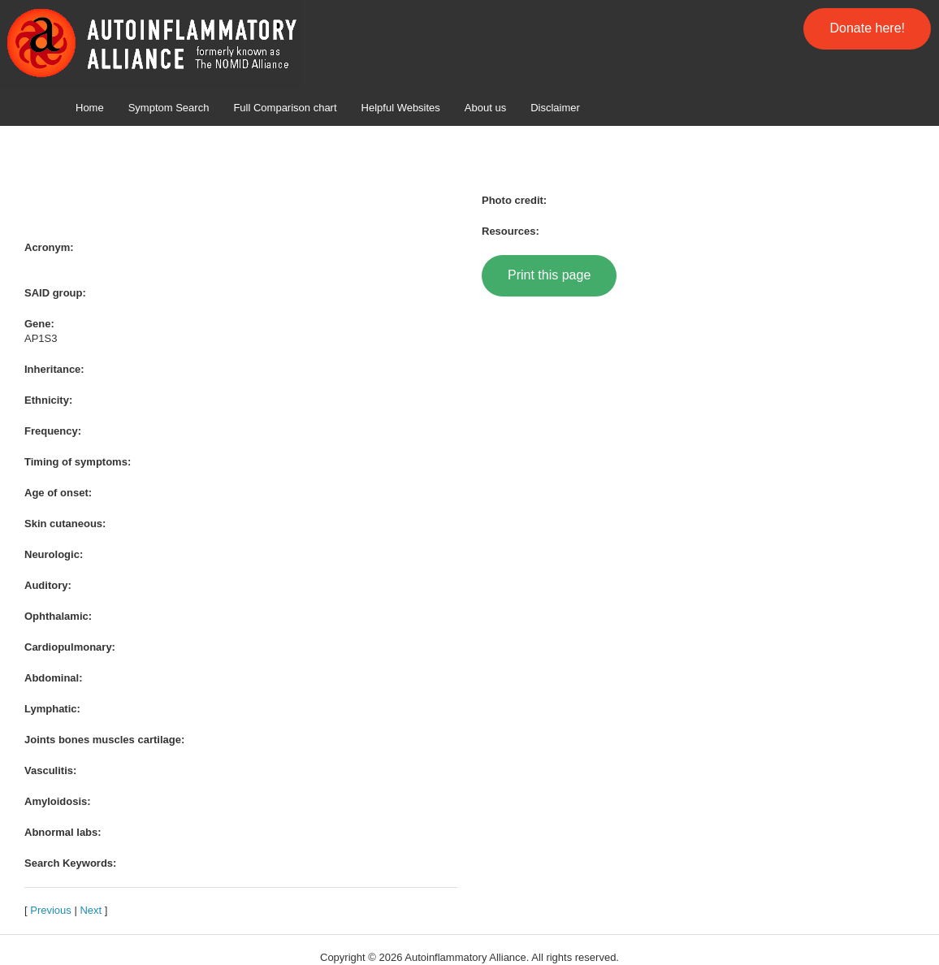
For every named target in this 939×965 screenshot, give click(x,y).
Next (91, 910)
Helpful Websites (400, 108)
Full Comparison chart (284, 108)
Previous (50, 910)
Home (90, 108)
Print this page (549, 275)
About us (485, 108)
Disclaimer (555, 108)
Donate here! (867, 28)
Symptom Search (169, 108)
